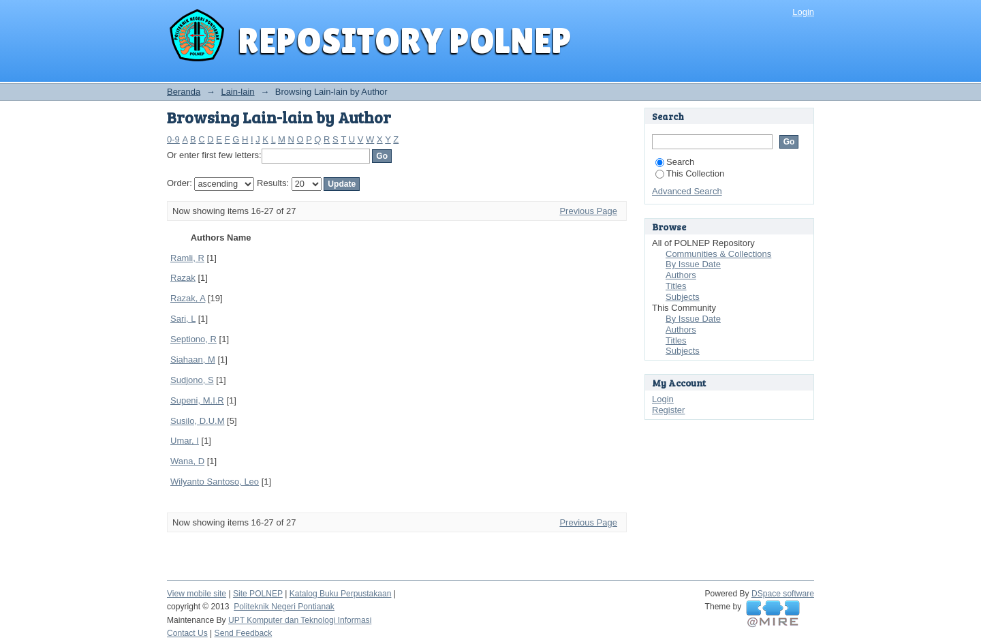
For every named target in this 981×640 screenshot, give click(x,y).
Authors (681, 275)
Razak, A (187, 298)
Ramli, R (187, 258)
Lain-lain (237, 92)
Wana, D (187, 461)
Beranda (183, 92)
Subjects (683, 297)
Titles (676, 286)
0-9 (173, 139)
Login (803, 12)
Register (668, 410)
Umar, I (184, 441)
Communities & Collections (718, 254)
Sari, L (183, 319)
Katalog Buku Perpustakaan (341, 593)
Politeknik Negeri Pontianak (284, 606)
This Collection (689, 173)
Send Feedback (243, 633)
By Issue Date (693, 264)
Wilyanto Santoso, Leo (214, 481)
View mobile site (196, 593)
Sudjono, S (192, 380)
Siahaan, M (192, 359)
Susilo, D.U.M (197, 421)
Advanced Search (687, 191)
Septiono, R (193, 339)
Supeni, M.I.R (197, 400)
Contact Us (187, 633)
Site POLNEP (258, 593)
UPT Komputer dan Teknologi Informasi (299, 620)
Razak (183, 278)
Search (674, 162)
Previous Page (588, 211)
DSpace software (782, 593)
